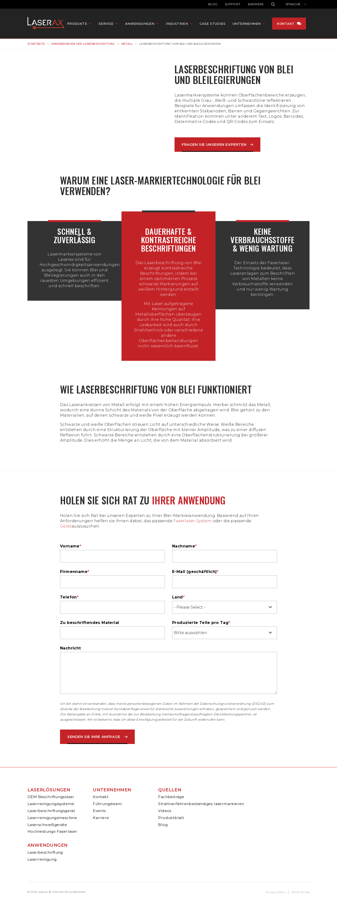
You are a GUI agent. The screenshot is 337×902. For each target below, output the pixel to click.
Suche (273, 4)
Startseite (36, 43)
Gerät (66, 526)
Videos (164, 810)
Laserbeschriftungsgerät (51, 810)
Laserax (47, 24)
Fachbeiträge (171, 796)
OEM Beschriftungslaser (50, 796)
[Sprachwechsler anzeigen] (296, 4)
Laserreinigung (42, 859)
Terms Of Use (300, 892)
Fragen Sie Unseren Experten (214, 144)
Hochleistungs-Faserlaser (52, 831)
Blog (213, 4)
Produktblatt (171, 817)
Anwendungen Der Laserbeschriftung (83, 43)
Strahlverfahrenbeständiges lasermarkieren (201, 803)
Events (99, 810)
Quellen (169, 790)
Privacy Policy (275, 892)
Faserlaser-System (192, 521)
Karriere (256, 4)
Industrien (179, 24)
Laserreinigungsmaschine (52, 817)
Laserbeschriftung (45, 852)
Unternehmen (112, 790)
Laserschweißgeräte (47, 824)
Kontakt (287, 24)
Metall (127, 43)
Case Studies (214, 24)
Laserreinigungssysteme (50, 803)
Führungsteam (107, 803)
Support (233, 4)
